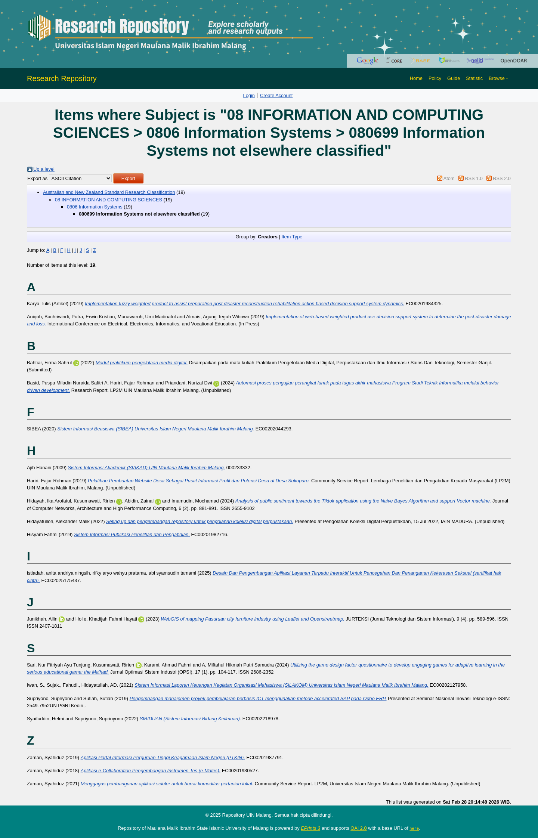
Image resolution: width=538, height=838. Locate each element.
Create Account (276, 95)
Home (416, 78)
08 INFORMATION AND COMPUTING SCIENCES (108, 199)
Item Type (291, 236)
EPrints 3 (310, 828)
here (414, 828)
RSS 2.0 (502, 178)
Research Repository (62, 78)
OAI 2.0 (358, 828)
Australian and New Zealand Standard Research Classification (109, 192)
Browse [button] (497, 78)
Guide (453, 78)
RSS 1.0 (474, 178)
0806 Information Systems (95, 207)
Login (249, 95)
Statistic (474, 78)
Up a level (44, 169)
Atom (449, 178)
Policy (435, 78)
